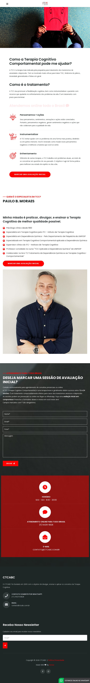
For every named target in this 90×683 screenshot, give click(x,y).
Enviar (10, 463)
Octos (51, 665)
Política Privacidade (56, 660)
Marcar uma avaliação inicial (30, 174)
